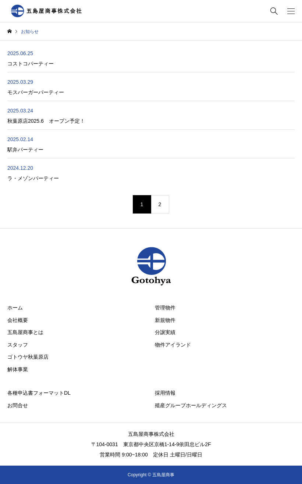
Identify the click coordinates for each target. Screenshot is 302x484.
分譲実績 (165, 332)
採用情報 (165, 393)
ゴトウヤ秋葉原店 (28, 357)
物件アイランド (173, 345)
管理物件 (165, 308)
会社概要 (17, 320)
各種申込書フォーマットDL (39, 393)
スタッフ (17, 345)
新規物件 (165, 320)
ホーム (15, 308)
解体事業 (17, 369)
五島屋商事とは (25, 332)
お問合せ (17, 405)
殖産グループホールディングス (191, 405)
